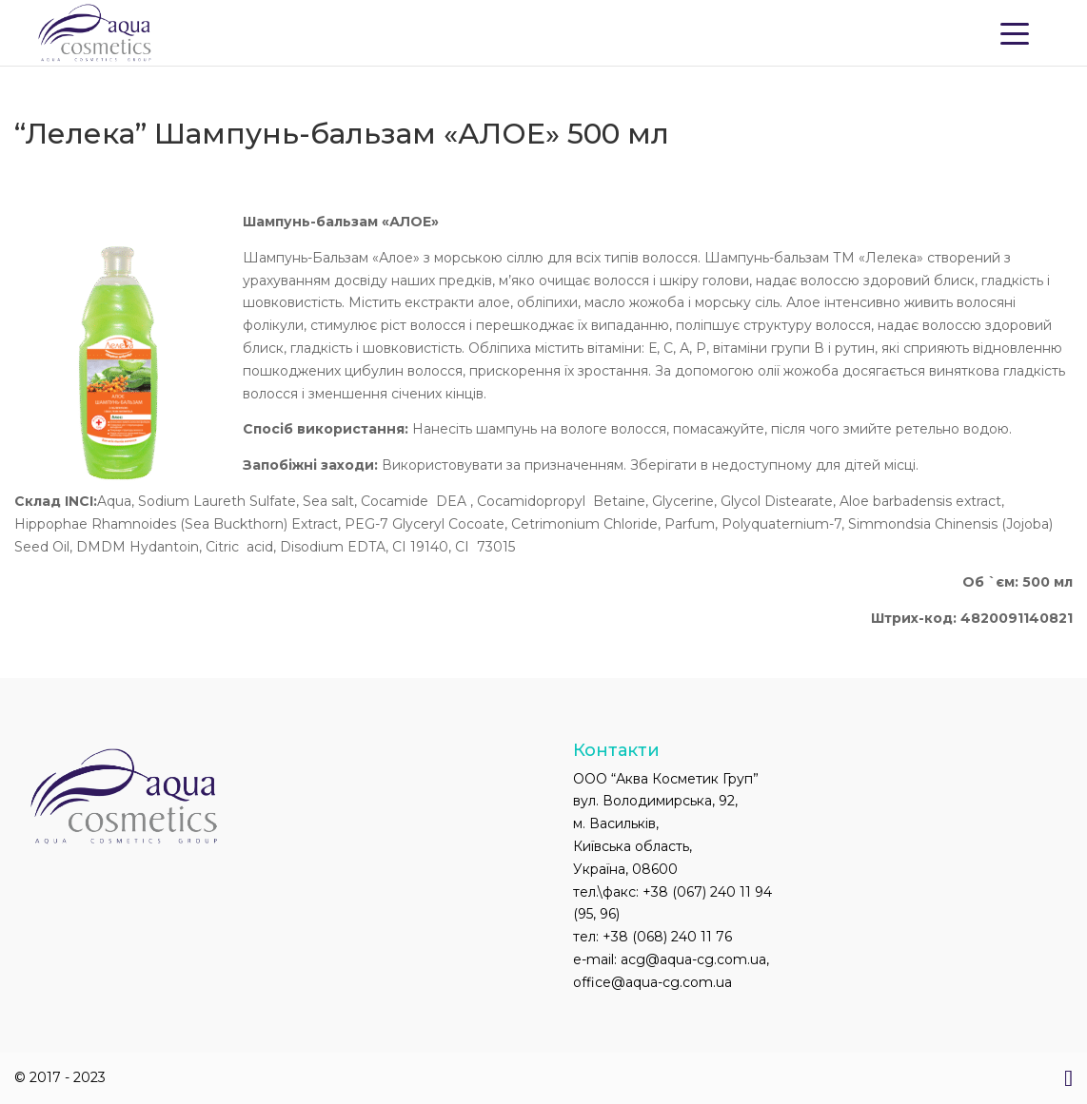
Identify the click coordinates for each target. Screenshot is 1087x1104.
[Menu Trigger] (1015, 32)
